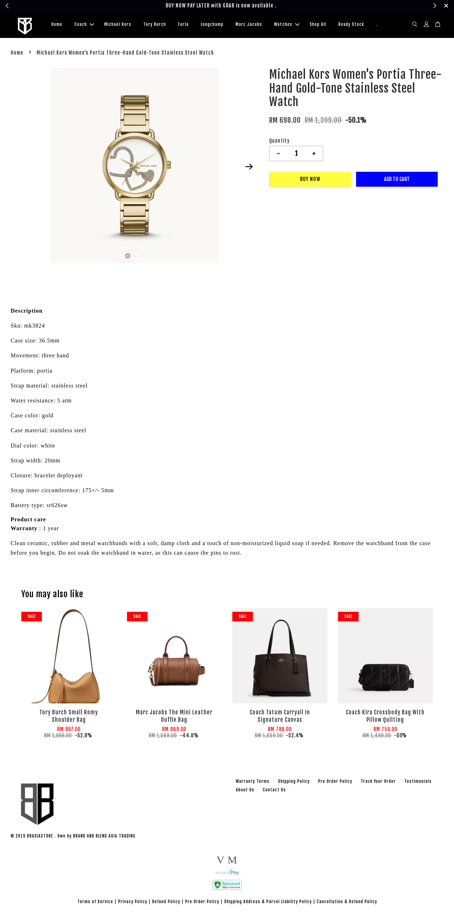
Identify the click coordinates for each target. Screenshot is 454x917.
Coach (84, 25)
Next (249, 168)
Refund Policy (166, 902)
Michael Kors (117, 25)
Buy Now (310, 180)
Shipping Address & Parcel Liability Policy (268, 902)
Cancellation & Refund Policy (347, 902)
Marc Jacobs (249, 25)
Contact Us (274, 791)
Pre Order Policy (335, 782)
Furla (183, 25)
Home (56, 25)
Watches (286, 25)
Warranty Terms (253, 782)
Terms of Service (95, 902)
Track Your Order (378, 782)
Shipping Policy (294, 782)
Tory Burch (154, 25)
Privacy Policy (132, 902)
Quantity (279, 142)
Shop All (318, 25)
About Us (245, 791)
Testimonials (418, 782)
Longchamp (212, 25)
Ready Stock (351, 25)
